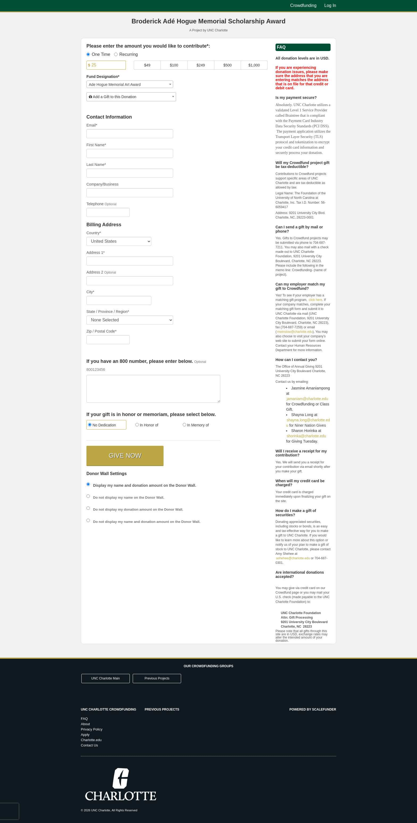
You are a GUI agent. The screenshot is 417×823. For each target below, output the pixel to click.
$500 (227, 65)
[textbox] (131, 97)
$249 (201, 65)
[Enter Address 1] (129, 261)
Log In (330, 5)
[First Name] (129, 153)
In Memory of (196, 425)
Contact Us (89, 745)
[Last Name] (129, 173)
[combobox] (129, 84)
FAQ (84, 719)
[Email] (129, 133)
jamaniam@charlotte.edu (307, 399)
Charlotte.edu (91, 740)
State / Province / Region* (107, 311)
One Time (98, 54)
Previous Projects (157, 678)
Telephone (95, 204)
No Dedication (102, 425)
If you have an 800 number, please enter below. (139, 361)
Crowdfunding (304, 5)
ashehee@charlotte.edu (293, 558)
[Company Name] (129, 192)
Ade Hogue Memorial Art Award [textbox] (115, 84)
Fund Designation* (102, 76)
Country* (93, 233)
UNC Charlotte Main (105, 678)
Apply (85, 735)
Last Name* (96, 164)
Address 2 (94, 272)
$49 (147, 65)
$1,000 (254, 65)
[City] (118, 300)
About (85, 724)
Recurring (126, 54)
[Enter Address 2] (129, 280)
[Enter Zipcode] (108, 339)
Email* (91, 125)
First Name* (96, 145)
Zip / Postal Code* (101, 331)
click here (315, 300)
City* (90, 292)
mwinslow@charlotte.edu (295, 332)
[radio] (106, 425)
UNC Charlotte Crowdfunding (108, 709)
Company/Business (102, 184)
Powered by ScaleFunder (312, 709)
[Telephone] (108, 212)
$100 (174, 65)
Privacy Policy (91, 729)
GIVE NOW (125, 455)
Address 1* (95, 252)
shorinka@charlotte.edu (306, 436)
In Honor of (146, 425)
